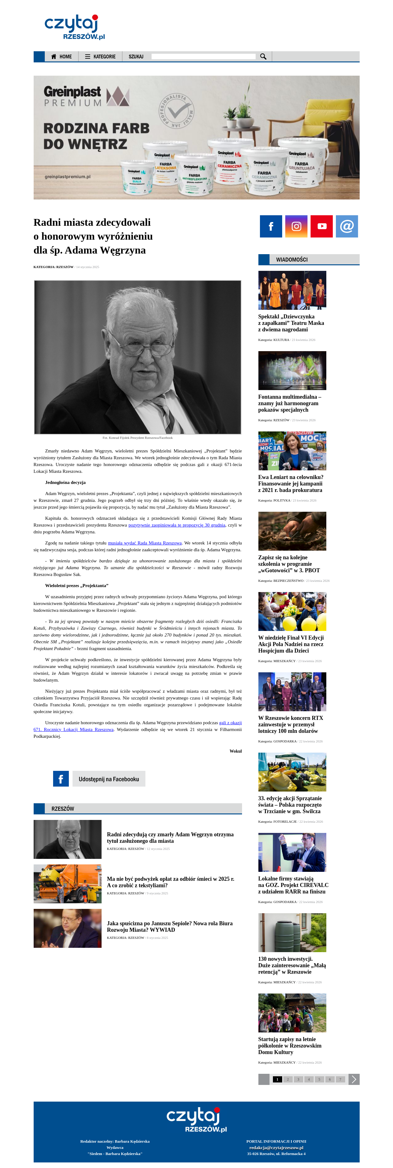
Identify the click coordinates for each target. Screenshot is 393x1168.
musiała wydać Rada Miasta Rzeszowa (145, 542)
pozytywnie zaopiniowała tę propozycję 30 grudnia (176, 525)
